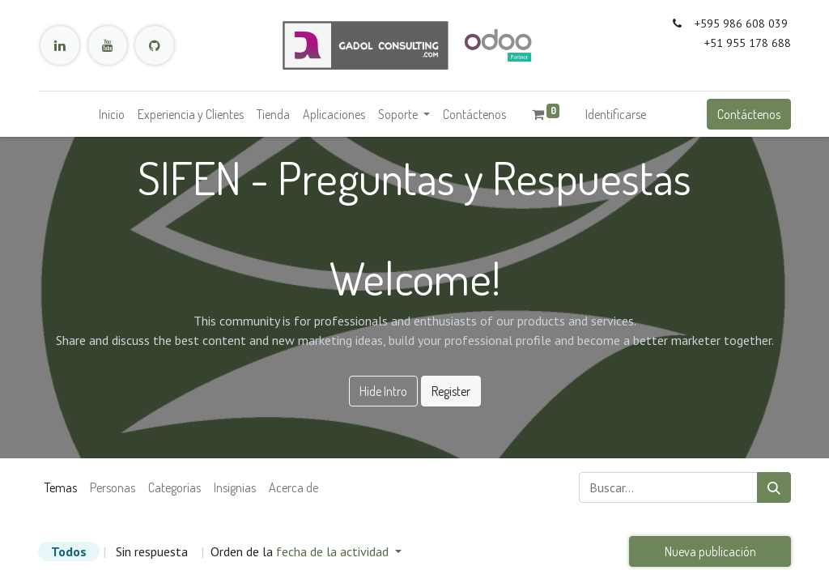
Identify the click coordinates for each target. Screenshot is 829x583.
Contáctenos (748, 114)
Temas (61, 487)
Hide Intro (383, 391)
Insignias (235, 487)
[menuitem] (111, 114)
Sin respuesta (152, 551)
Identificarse (615, 114)
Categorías (174, 487)
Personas (112, 487)
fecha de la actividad (334, 551)
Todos (69, 551)
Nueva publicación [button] (710, 551)
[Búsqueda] (774, 487)
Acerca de (293, 487)
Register (451, 391)
